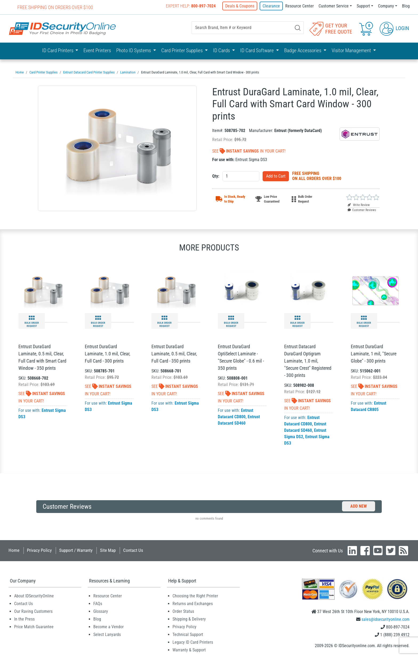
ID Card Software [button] (257, 50)
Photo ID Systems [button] (134, 50)
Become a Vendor (108, 626)
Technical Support (187, 634)
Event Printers (97, 50)
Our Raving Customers (33, 611)
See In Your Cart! (249, 150)
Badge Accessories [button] (303, 50)
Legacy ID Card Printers (192, 641)
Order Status (183, 611)
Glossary (100, 611)
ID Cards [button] (222, 50)
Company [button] (386, 6)
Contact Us (133, 550)
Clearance (271, 6)
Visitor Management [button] (352, 50)
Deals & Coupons (240, 6)
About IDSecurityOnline (34, 595)
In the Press (24, 618)
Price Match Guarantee (34, 626)
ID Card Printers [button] (58, 50)
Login (394, 28)
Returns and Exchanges (192, 603)
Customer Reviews (362, 210)
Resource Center (299, 6)
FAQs (97, 603)
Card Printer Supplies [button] (182, 50)
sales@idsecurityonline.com (385, 619)
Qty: (215, 175)
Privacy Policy (39, 550)
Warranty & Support (189, 649)
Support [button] (363, 6)
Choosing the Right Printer (195, 595)
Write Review (359, 205)
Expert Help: (191, 6)
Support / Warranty (76, 550)
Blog (406, 6)
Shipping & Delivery (189, 618)
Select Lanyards (107, 634)
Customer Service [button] (334, 6)
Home (14, 550)
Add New (358, 505)
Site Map (108, 550)
